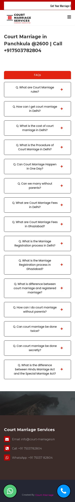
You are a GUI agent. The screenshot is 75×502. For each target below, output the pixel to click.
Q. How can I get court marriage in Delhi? (38, 109)
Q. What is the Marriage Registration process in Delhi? (38, 243)
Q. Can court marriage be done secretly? (38, 348)
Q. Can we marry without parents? (40, 186)
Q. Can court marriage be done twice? (38, 329)
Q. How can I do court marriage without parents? (38, 309)
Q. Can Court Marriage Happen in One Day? (38, 166)
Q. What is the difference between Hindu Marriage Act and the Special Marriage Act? (38, 369)
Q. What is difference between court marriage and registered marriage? (38, 288)
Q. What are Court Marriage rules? (39, 89)
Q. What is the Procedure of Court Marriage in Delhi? (39, 147)
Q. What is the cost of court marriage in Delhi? (39, 128)
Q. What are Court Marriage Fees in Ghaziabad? (37, 224)
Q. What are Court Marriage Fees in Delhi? (37, 205)
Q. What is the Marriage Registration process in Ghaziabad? (41, 265)
